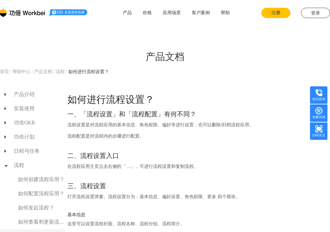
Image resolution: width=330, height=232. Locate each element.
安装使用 (24, 108)
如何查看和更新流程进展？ (41, 222)
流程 (61, 71)
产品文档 (43, 71)
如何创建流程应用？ (41, 179)
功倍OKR (24, 122)
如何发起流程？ (36, 207)
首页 (5, 71)
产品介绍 (24, 94)
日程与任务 (27, 151)
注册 (275, 12)
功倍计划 (24, 137)
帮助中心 (21, 71)
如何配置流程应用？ (41, 193)
